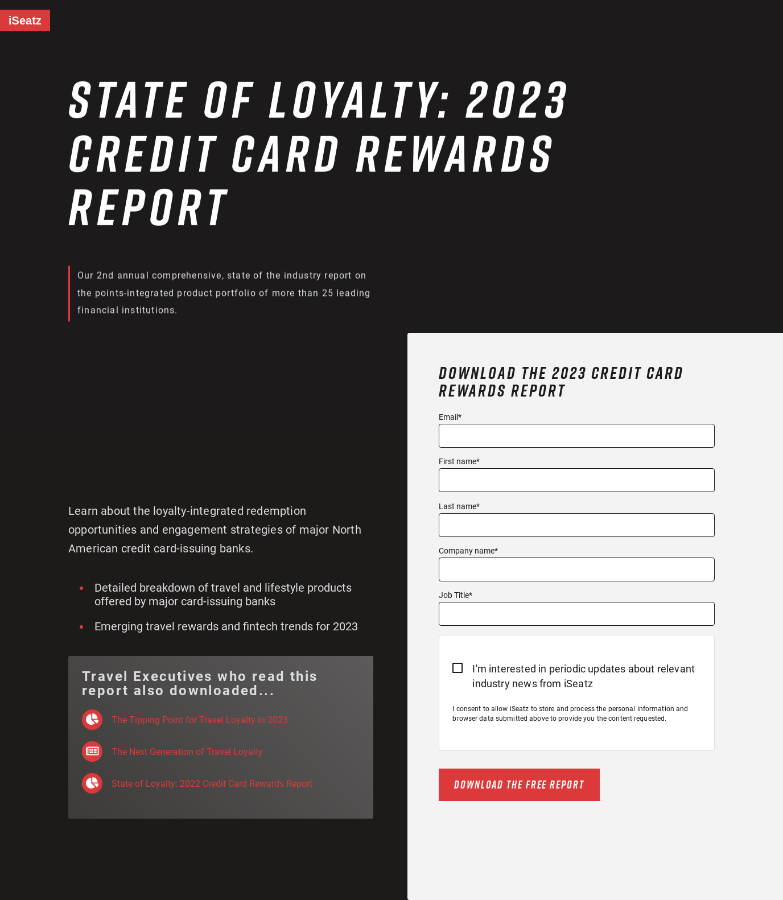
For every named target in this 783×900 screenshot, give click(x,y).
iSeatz (25, 20)
